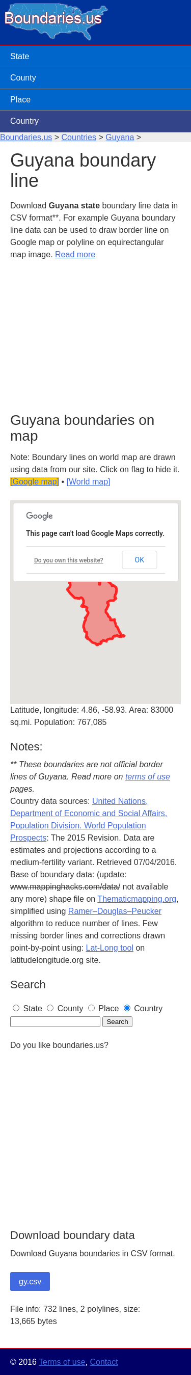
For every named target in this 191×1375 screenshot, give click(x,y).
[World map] (89, 481)
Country (24, 121)
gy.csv (30, 1281)
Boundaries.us (26, 137)
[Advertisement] (95, 336)
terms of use (147, 776)
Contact (104, 1362)
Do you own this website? (68, 560)
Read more (75, 254)
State (19, 56)
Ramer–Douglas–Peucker (114, 911)
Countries (79, 137)
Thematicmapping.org (136, 899)
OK (139, 560)
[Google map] (34, 481)
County (23, 77)
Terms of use (62, 1362)
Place (20, 99)
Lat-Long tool (109, 947)
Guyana (119, 137)
